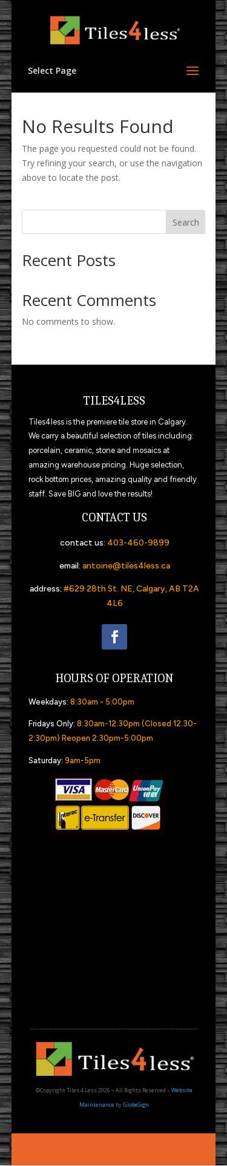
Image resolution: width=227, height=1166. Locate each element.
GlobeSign (136, 1105)
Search (186, 222)
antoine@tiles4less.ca (126, 566)
